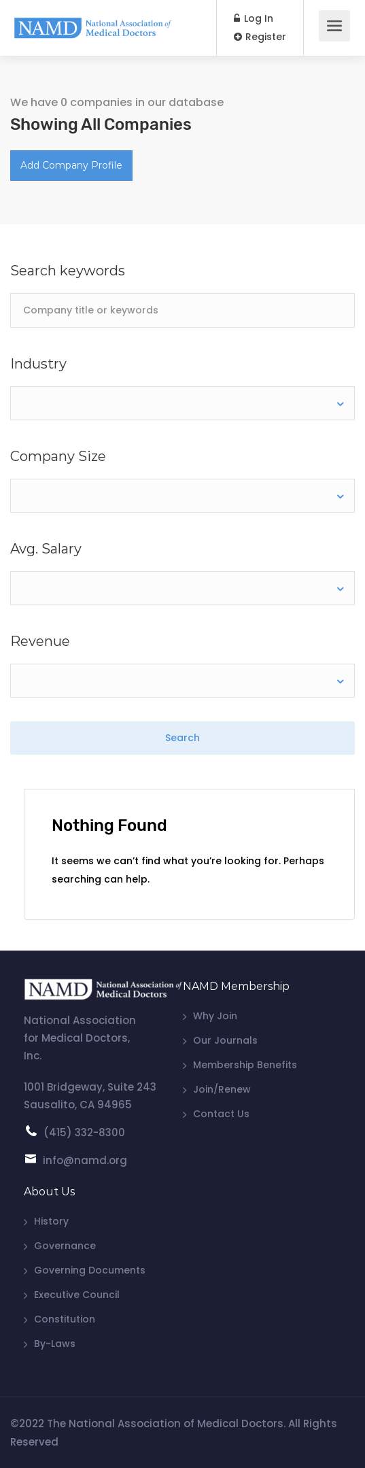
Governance (65, 1245)
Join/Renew (222, 1089)
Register (260, 37)
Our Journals (225, 1040)
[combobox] (182, 403)
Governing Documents (89, 1270)
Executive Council (77, 1294)
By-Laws (54, 1343)
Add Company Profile (71, 165)
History (51, 1221)
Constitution (64, 1319)
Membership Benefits (245, 1065)
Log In (253, 18)
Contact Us (221, 1114)
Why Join (215, 1016)
